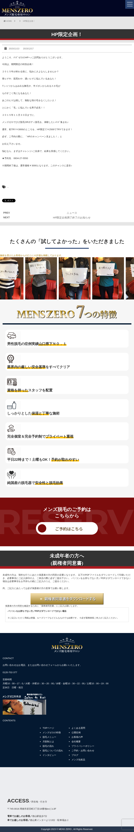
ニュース (72, 212)
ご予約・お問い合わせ (83, 750)
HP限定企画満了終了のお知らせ (72, 217)
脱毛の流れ (48, 746)
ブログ (75, 755)
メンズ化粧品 (78, 759)
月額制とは (48, 741)
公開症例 (76, 732)
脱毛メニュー (49, 737)
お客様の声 (77, 737)
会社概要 (76, 741)
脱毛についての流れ (53, 750)
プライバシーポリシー (83, 746)
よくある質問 (78, 728)
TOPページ (48, 728)
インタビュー (49, 755)
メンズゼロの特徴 (52, 732)
